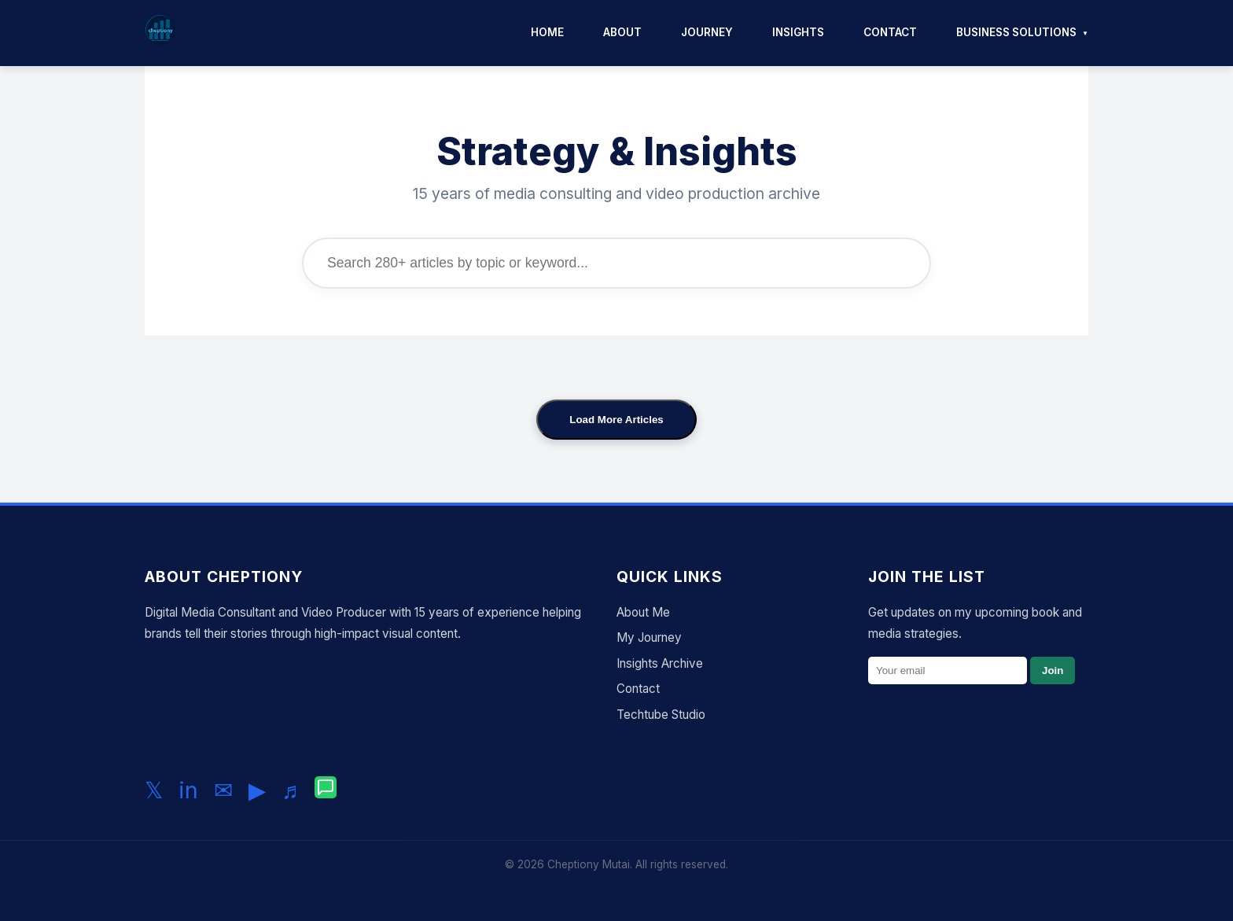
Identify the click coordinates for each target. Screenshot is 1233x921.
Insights (798, 32)
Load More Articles (616, 420)
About (622, 32)
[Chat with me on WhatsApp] (326, 790)
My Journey (649, 637)
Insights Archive (659, 663)
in (188, 790)
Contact (890, 32)
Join (1052, 670)
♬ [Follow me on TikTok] (290, 790)
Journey (707, 32)
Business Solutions (1016, 32)
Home (547, 32)
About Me (643, 612)
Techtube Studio (660, 714)
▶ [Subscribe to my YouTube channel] (257, 790)
